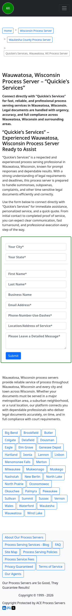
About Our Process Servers (24, 537)
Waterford (26, 506)
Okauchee (12, 491)
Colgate (10, 440)
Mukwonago (35, 469)
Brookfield (31, 433)
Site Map (11, 552)
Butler (48, 433)
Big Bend (11, 433)
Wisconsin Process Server (36, 31)
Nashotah (12, 476)
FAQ (58, 545)
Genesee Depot (50, 447)
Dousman (47, 440)
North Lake (54, 476)
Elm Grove (25, 447)
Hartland (11, 455)
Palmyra (31, 491)
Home (8, 31)
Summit (27, 498)
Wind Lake (34, 513)
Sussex (44, 498)
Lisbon (59, 455)
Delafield (28, 440)
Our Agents (13, 574)
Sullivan (10, 498)
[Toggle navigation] (64, 8)
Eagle (9, 447)
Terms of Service (50, 566)
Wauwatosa (13, 513)
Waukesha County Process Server (30, 40)
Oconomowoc (39, 484)
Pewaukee (50, 491)
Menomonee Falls (17, 462)
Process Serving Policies (40, 552)
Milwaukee (12, 469)
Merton (41, 462)
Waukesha (47, 506)
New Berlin (32, 476)
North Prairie (14, 484)
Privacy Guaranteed (19, 566)
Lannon (43, 455)
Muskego (56, 469)
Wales (9, 506)
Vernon (59, 498)
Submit (13, 356)
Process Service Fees (19, 559)
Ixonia (27, 455)
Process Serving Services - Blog (27, 545)
